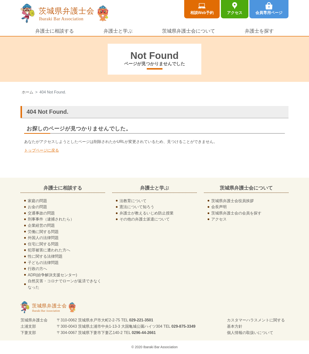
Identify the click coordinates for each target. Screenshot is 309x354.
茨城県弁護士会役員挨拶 (232, 201)
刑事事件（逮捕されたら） (51, 219)
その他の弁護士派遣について (144, 219)
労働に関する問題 (43, 232)
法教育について (133, 201)
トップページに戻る (41, 150)
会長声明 (219, 207)
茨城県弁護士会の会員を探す (236, 213)
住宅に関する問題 (43, 244)
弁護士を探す (259, 31)
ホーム (27, 92)
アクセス (234, 13)
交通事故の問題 (41, 213)
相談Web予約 (202, 13)
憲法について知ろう (136, 207)
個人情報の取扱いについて (250, 333)
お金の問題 (37, 207)
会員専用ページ (268, 13)
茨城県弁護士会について (188, 31)
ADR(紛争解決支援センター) (52, 275)
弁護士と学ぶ (118, 31)
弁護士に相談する (54, 31)
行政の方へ (37, 269)
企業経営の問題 (41, 225)
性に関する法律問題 (45, 256)
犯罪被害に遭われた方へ (49, 250)
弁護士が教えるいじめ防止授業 (146, 213)
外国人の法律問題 (43, 238)
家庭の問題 (37, 201)
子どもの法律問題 (43, 263)
